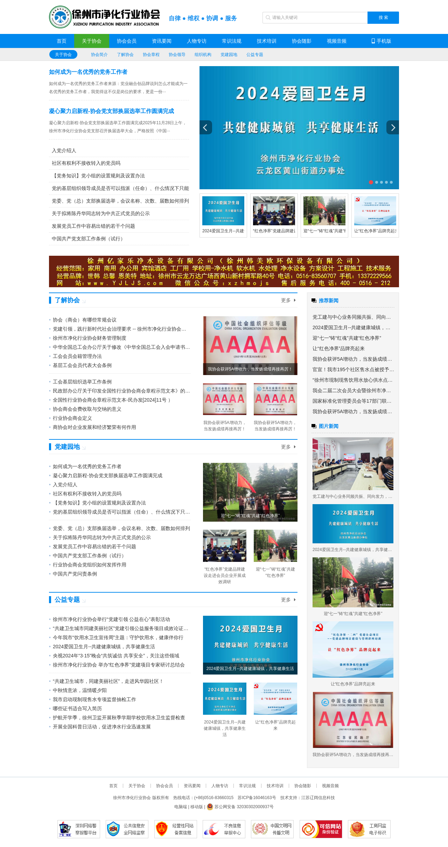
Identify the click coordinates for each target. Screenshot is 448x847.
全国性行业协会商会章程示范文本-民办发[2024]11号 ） (111, 399)
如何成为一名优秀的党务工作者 (88, 72)
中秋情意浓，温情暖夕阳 (78, 690)
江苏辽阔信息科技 (318, 797)
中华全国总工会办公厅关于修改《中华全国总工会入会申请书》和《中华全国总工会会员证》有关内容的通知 (120, 347)
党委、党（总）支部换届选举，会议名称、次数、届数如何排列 (120, 201)
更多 (288, 300)
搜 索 (383, 17)
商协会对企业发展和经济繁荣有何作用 (92, 427)
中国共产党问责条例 (73, 573)
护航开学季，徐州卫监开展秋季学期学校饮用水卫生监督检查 (117, 717)
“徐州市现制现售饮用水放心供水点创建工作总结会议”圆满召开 (353, 380)
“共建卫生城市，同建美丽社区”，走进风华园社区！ (106, 681)
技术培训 (266, 41)
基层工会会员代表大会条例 (80, 365)
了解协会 (125, 54)
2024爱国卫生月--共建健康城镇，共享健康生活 (102, 646)
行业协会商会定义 (70, 418)
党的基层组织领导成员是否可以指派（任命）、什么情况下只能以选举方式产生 (120, 188)
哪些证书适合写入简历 (75, 708)
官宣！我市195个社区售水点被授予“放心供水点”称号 (353, 369)
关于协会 (92, 41)
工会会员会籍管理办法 (75, 356)
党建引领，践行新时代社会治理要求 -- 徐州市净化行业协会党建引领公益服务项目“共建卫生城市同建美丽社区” (120, 328)
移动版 (196, 806)
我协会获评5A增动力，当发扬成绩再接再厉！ (353, 359)
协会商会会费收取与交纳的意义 (85, 409)
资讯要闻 (162, 41)
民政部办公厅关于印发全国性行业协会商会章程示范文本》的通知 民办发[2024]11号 (120, 390)
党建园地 (228, 54)
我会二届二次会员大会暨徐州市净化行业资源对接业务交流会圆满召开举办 (353, 390)
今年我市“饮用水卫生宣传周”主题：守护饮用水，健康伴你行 (116, 637)
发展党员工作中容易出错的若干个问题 (93, 226)
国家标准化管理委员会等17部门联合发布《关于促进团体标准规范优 (353, 401)
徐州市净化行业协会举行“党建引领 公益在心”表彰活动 (109, 619)
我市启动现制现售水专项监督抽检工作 (92, 699)
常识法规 (231, 41)
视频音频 (336, 41)
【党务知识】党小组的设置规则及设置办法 (98, 175)
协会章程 (151, 54)
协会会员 (126, 41)
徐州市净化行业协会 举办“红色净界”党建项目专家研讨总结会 (117, 664)
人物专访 (196, 41)
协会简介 (99, 54)
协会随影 (302, 41)
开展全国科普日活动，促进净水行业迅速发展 (100, 726)
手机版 (381, 41)
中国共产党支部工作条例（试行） (88, 238)
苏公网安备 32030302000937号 (240, 806)
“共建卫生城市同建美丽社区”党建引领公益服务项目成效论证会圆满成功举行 (120, 628)
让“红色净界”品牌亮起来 (376, 230)
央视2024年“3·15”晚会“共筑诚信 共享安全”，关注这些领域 (114, 655)
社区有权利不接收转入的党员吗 (86, 163)
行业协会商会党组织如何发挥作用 (87, 564)
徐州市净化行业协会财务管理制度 (87, 338)
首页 (61, 41)
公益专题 (254, 54)
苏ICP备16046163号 (257, 797)
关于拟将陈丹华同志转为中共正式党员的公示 (101, 213)
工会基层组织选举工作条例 (80, 381)
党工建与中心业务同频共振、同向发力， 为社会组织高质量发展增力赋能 (353, 317)
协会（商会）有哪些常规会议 (83, 319)
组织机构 (203, 54)
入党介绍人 (64, 150)
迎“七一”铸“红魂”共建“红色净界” (332, 230)
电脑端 (180, 806)
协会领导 (177, 54)
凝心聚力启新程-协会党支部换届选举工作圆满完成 (111, 111)
